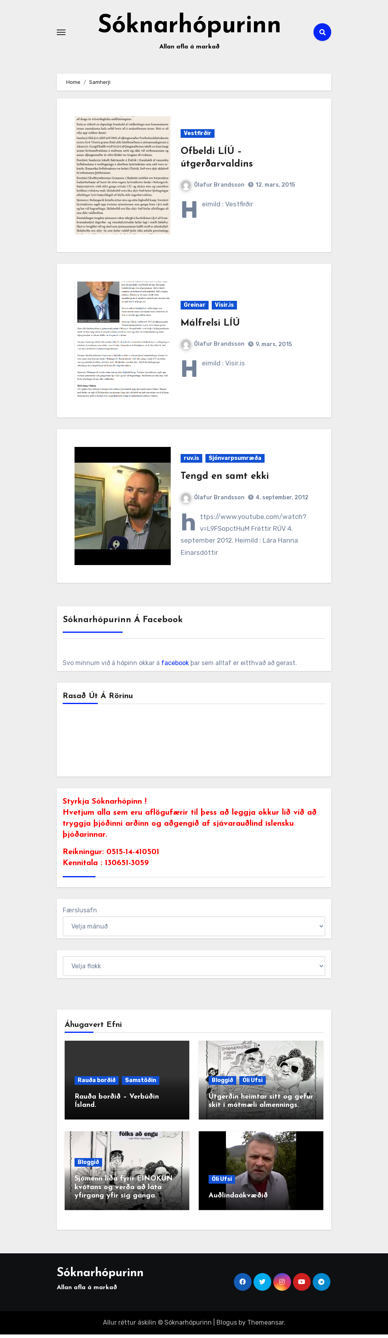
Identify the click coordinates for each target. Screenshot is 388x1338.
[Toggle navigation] (61, 34)
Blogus (226, 1326)
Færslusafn (80, 914)
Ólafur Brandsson (212, 188)
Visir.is (224, 308)
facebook (175, 667)
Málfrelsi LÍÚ (210, 327)
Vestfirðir (197, 137)
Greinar (194, 308)
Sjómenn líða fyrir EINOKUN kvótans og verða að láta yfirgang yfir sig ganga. (124, 1191)
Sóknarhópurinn (189, 28)
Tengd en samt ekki (225, 480)
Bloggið (222, 1083)
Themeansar (265, 1326)
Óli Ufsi (252, 1083)
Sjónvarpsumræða (235, 462)
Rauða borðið (97, 1083)
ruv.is (191, 462)
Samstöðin (140, 1083)
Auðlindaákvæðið (238, 1199)
